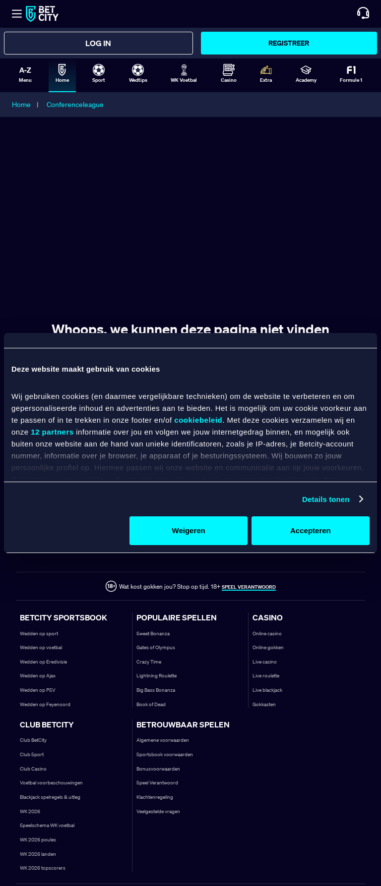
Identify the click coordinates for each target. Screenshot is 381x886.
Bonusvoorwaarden (158, 769)
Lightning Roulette (156, 675)
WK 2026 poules (38, 839)
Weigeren (188, 530)
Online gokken (268, 647)
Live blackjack (267, 690)
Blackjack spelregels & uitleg (50, 797)
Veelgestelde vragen (158, 811)
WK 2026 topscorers (42, 868)
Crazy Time (148, 661)
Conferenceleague (75, 104)
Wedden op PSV (38, 690)
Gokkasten (264, 704)
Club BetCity (33, 740)
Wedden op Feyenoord (45, 704)
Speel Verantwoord (157, 782)
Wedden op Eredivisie (43, 661)
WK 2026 (30, 811)
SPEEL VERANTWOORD (249, 587)
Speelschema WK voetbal (47, 825)
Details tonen (325, 499)
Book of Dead (151, 704)
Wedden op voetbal (41, 647)
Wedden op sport (39, 633)
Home (21, 104)
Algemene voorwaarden (162, 740)
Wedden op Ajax (38, 675)
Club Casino (33, 769)
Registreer (288, 43)
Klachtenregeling (154, 797)
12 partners (52, 432)
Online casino (267, 633)
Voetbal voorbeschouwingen (51, 782)
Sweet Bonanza (153, 633)
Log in (98, 43)
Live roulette (266, 675)
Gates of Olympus (155, 647)
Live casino (265, 661)
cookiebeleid (198, 420)
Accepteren (310, 530)
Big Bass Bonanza (155, 690)
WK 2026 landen (38, 854)
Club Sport (32, 754)
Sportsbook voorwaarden (164, 754)
